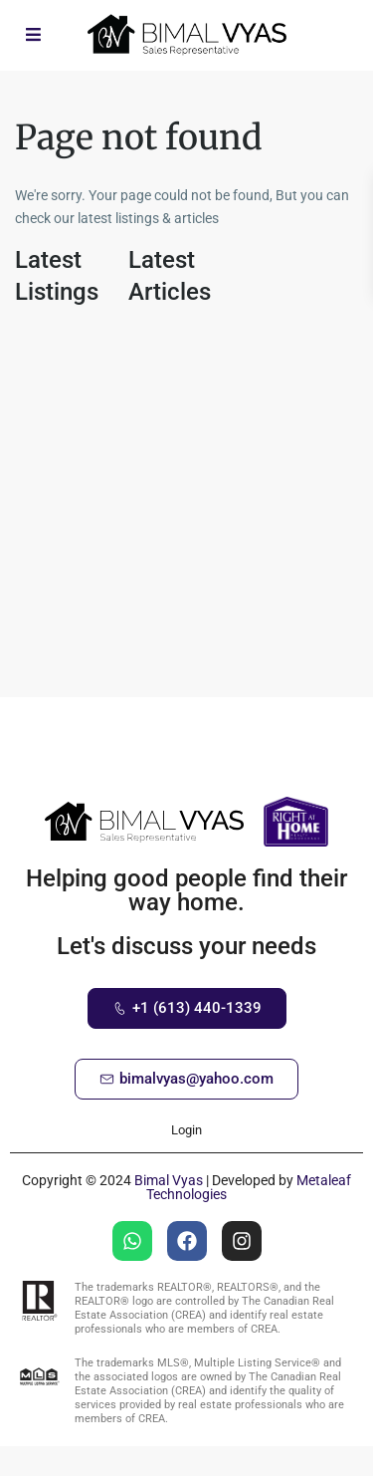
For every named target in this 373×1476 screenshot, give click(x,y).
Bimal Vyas (168, 1180)
